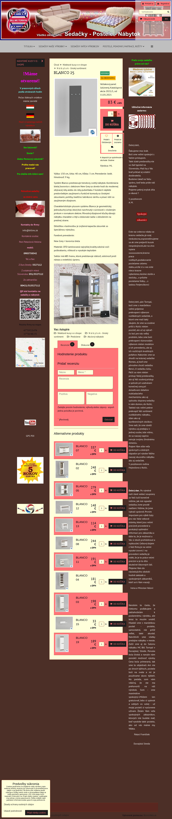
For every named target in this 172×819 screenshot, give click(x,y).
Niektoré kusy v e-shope (70, 333)
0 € (166, 19)
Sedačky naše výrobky (53, 46)
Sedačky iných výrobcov (85, 46)
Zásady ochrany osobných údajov (52, 815)
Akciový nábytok (96, 336)
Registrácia (163, 3)
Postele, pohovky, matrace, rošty (123, 46)
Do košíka (112, 122)
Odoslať (109, 419)
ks (103, 450)
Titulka (29, 46)
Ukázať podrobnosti (13, 811)
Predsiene (75, 336)
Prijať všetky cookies (36, 812)
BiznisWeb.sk (150, 815)
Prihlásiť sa (147, 3)
